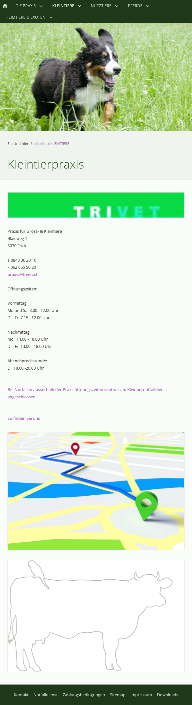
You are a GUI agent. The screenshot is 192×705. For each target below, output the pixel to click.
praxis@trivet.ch (23, 274)
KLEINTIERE (59, 143)
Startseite (38, 143)
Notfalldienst (46, 695)
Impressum (141, 695)
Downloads (167, 695)
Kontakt (21, 695)
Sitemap (118, 695)
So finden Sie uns (24, 418)
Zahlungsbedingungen (84, 695)
